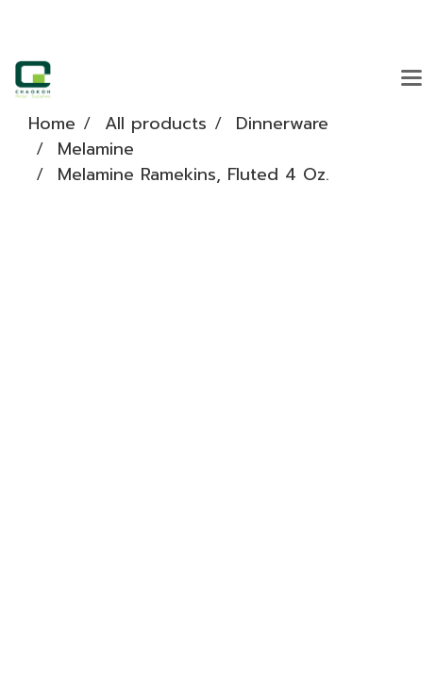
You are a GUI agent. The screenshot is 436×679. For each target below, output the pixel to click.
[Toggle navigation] (411, 79)
